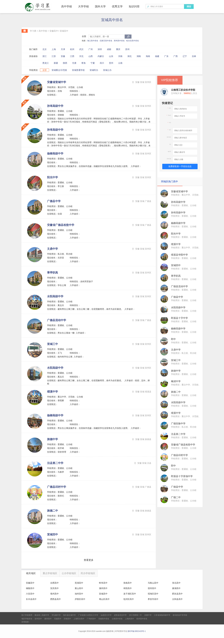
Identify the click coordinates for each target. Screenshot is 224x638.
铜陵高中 (30, 588)
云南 (120, 63)
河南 (120, 56)
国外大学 (100, 6)
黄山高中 (79, 588)
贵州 (111, 63)
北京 (44, 49)
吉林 (194, 56)
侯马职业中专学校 (180, 615)
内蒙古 (101, 56)
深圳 (100, 49)
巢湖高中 (176, 588)
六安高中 (30, 593)
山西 (90, 56)
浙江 (44, 56)
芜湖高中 (79, 583)
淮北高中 (176, 583)
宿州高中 (152, 588)
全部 (44, 70)
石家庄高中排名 (106, 41)
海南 (148, 56)
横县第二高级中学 (42, 615)
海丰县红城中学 (69, 615)
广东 (166, 56)
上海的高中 (129, 619)
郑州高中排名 (119, 41)
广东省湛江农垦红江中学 (88, 615)
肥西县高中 (55, 599)
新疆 (56, 63)
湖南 (139, 56)
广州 (90, 49)
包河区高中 (128, 599)
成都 (109, 49)
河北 (81, 56)
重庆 (118, 49)
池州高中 (79, 593)
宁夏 (93, 63)
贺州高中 (38, 619)
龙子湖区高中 (129, 593)
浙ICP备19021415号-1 (137, 631)
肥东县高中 (177, 593)
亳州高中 (54, 593)
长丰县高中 (31, 599)
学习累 (33, 31)
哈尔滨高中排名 (132, 41)
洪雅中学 (148, 615)
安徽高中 (54, 31)
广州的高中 (91, 619)
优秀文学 (117, 6)
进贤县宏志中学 (120, 615)
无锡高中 (57, 619)
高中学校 (66, 6)
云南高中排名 (117, 619)
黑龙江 (45, 63)
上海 (54, 49)
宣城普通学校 (78, 70)
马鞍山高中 (153, 583)
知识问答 (134, 6)
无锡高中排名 (103, 619)
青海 (83, 63)
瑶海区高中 (153, 593)
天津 (63, 49)
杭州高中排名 (141, 619)
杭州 (72, 49)
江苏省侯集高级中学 (162, 615)
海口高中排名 (92, 41)
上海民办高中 (79, 619)
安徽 (63, 56)
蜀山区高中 (104, 599)
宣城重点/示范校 (59, 70)
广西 (175, 56)
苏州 (127, 49)
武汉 (81, 49)
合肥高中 (54, 583)
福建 (157, 56)
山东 (111, 56)
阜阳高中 (127, 588)
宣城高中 (64, 31)
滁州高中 (103, 588)
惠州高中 (48, 619)
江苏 (54, 56)
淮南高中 (127, 583)
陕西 (65, 63)
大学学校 (83, 6)
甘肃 (74, 63)
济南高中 (67, 619)
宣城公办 (107, 70)
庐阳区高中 (80, 599)
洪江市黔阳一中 (135, 615)
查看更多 (88, 560)
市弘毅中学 (56, 615)
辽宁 (185, 56)
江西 (72, 56)
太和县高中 (177, 599)
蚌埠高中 (103, 583)
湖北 (129, 56)
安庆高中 (54, 588)
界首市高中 (153, 599)
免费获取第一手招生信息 (180, 166)
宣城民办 (94, 70)
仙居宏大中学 (106, 615)
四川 (102, 63)
